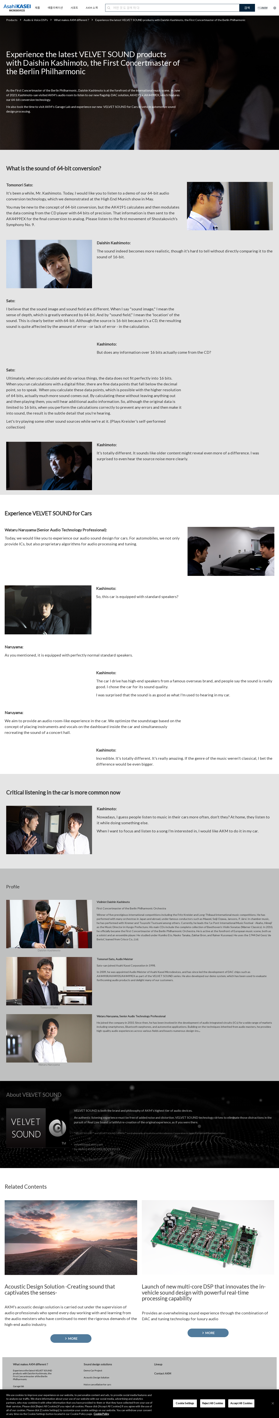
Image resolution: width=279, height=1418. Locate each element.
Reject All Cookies (212, 1403)
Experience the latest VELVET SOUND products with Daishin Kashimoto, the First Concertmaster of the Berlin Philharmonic (32, 1375)
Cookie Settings (185, 1403)
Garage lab (18, 1386)
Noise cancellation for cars (97, 1384)
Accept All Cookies (241, 1403)
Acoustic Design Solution (96, 1377)
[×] (273, 1403)
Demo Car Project (93, 1370)
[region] (139, 1403)
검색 (247, 8)
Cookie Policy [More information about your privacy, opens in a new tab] (101, 1413)
